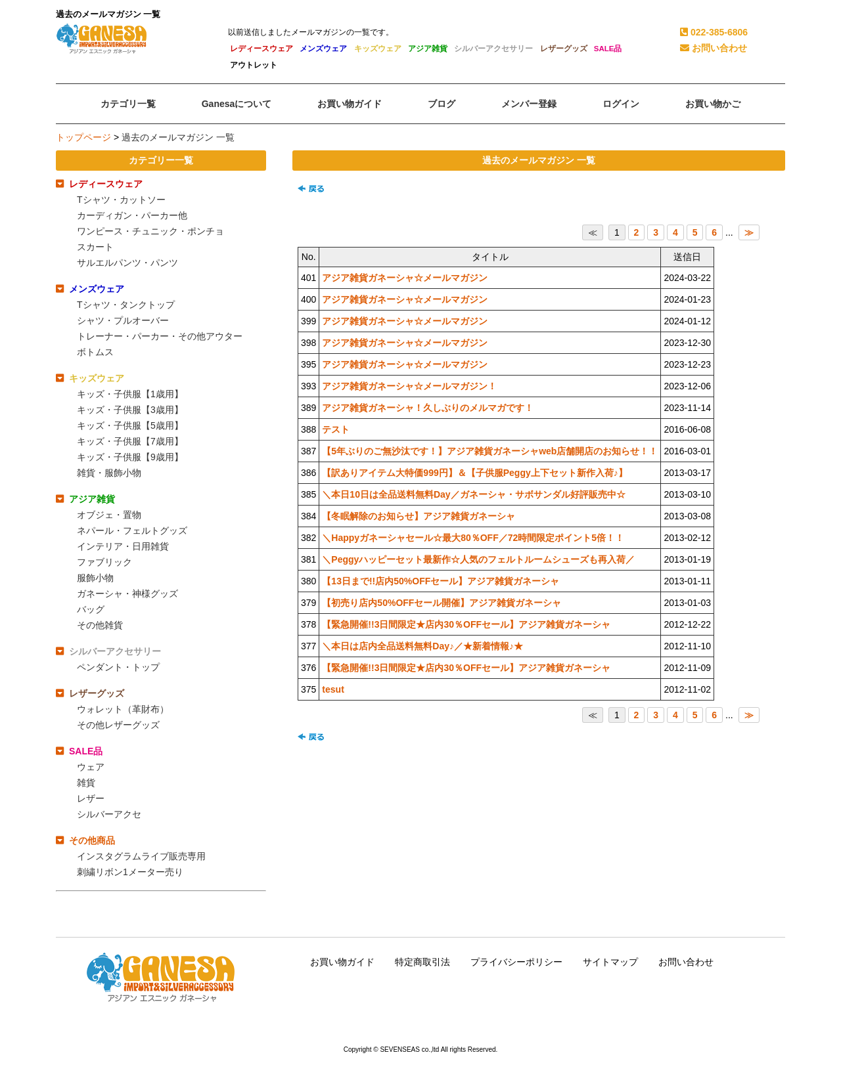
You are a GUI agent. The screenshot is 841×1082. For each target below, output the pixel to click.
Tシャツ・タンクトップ (126, 304)
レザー (90, 798)
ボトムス (95, 352)
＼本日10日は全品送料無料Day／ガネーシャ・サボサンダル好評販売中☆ (473, 494)
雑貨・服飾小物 (109, 472)
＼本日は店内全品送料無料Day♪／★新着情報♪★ (422, 646)
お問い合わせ (713, 48)
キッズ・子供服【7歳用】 (130, 441)
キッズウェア (377, 49)
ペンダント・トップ (118, 667)
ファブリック (104, 562)
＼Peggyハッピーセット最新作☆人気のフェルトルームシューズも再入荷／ (478, 559)
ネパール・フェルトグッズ (132, 530)
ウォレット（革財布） (123, 709)
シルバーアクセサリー (493, 49)
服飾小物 (95, 578)
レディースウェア (261, 49)
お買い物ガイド (342, 962)
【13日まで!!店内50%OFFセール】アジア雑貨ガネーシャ (440, 581)
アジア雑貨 (427, 49)
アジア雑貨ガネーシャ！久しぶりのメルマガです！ (428, 407)
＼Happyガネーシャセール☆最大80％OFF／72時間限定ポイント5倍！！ (473, 537)
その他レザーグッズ (118, 725)
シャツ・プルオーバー (123, 320)
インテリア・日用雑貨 (123, 546)
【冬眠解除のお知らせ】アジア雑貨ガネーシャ (418, 516)
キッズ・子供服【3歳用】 (130, 409)
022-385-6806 (714, 32)
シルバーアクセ (109, 814)
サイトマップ (610, 962)
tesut (333, 689)
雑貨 (86, 782)
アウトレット (253, 65)
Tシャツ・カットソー (121, 199)
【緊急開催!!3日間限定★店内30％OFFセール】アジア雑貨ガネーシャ (466, 624)
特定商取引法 (422, 962)
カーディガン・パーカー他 (132, 215)
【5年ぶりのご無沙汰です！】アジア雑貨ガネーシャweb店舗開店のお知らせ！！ (490, 451)
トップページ (83, 137)
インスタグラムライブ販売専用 (141, 856)
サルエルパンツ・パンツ (127, 262)
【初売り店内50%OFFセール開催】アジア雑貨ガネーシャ (441, 602)
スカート (95, 247)
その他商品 (92, 840)
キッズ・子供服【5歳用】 (130, 425)
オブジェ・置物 (109, 514)
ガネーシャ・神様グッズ (127, 593)
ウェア (90, 767)
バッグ (90, 609)
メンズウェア (323, 49)
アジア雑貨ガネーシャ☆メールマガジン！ (409, 386)
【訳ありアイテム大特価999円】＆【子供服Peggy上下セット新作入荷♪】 (474, 472)
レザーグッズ (563, 49)
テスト (336, 429)
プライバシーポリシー (516, 962)
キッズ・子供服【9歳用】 (130, 457)
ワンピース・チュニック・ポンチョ (150, 231)
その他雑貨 (100, 625)
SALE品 (608, 49)
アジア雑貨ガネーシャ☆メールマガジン (405, 277)
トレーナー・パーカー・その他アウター (159, 336)
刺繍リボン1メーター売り (130, 872)
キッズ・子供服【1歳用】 (130, 394)
